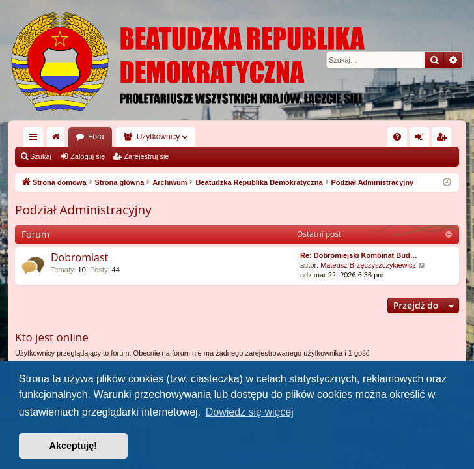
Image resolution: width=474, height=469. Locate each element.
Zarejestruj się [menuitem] (444, 139)
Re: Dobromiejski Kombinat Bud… (358, 255)
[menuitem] (397, 137)
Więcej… (36, 139)
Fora (96, 136)
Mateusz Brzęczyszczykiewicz (368, 265)
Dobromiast (79, 257)
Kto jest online (52, 337)
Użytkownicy (158, 136)
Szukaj (40, 156)
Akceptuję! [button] (73, 445)
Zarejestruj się (146, 156)
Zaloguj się (87, 156)
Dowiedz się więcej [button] (250, 412)
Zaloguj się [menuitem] (422, 139)
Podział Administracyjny (83, 209)
